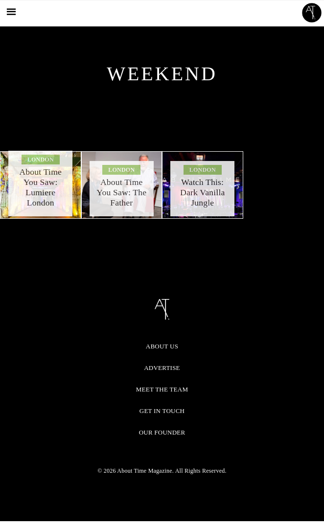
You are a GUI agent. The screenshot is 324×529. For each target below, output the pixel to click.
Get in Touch (162, 410)
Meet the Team (162, 389)
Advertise (162, 367)
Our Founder (162, 432)
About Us (162, 346)
